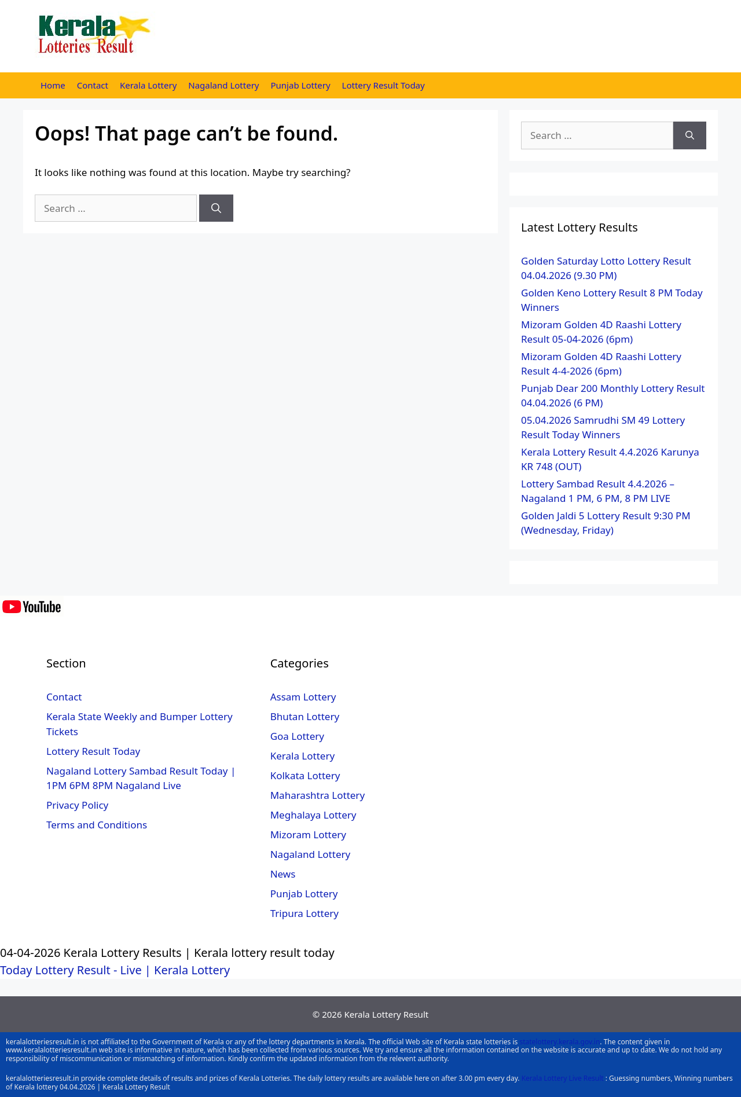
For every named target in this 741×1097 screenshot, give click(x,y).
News (283, 873)
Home (53, 85)
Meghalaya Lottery (313, 814)
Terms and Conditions (96, 824)
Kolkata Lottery (305, 775)
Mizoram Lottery (308, 834)
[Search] (216, 208)
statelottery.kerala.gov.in (559, 1042)
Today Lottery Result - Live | (77, 970)
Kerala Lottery (148, 85)
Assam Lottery (303, 696)
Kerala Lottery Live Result (563, 1078)
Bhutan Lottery (304, 716)
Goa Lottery (297, 736)
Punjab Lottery (301, 85)
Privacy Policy (77, 805)
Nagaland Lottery (223, 85)
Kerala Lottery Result (386, 1014)
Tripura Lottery (304, 913)
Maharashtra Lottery (317, 795)
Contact (92, 85)
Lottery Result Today (383, 85)
